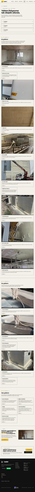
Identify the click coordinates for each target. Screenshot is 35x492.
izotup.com (5, 439)
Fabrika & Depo (24, 1)
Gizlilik (33, 487)
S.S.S (2, 477)
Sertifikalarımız (31, 1)
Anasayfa (12, 1)
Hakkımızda (16, 1)
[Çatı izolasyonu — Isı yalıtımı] (17, 57)
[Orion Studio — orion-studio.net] (16, 487)
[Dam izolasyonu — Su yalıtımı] (17, 324)
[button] (17, 55)
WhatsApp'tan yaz (28, 452)
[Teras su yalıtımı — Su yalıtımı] (17, 298)
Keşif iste (3, 70)
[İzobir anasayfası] (5, 1)
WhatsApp (8, 468)
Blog (27, 1)
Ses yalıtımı (17, 465)
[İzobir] (4, 462)
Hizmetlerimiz (20, 1)
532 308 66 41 (28, 449)
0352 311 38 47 (26, 463)
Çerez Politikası (29, 487)
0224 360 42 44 (26, 470)
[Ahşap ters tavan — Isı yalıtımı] (17, 92)
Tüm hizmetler (17, 466)
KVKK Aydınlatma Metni (24, 487)
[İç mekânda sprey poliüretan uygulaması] (25, 433)
